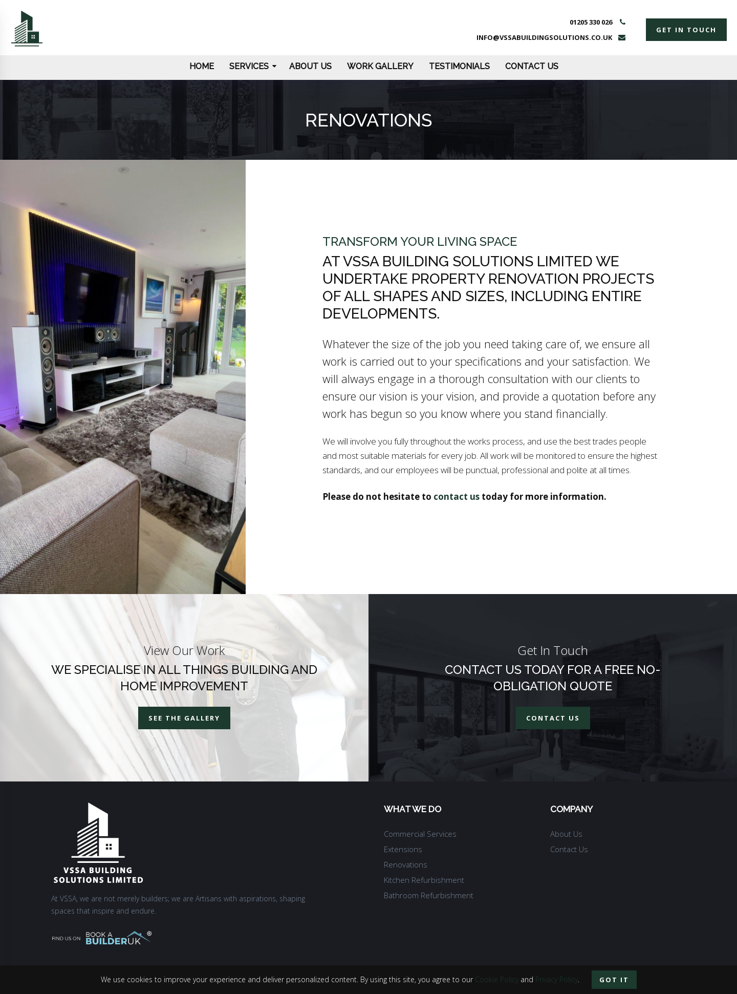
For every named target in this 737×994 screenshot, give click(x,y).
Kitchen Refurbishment (424, 880)
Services (252, 66)
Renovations (405, 864)
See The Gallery (184, 718)
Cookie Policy (496, 979)
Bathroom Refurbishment (428, 895)
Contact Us (531, 66)
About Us (310, 66)
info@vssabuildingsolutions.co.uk (544, 37)
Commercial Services (420, 834)
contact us (456, 496)
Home (201, 66)
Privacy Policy (556, 979)
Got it (614, 979)
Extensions (403, 849)
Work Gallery (380, 66)
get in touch (686, 29)
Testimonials (459, 66)
